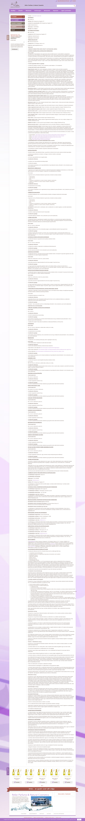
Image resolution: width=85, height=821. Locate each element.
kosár (74, 1)
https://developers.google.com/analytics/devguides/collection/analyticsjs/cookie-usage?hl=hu (54, 349)
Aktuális (20, 10)
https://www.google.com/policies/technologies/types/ (50, 347)
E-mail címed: (13, 40)
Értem (79, 819)
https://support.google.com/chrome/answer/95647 (41, 139)
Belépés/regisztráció (63, 1)
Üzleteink (49, 813)
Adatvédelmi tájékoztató (28, 817)
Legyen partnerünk (66, 10)
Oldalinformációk (33, 813)
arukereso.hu (52, 543)
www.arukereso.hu (32, 541)
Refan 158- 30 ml (42, 778)
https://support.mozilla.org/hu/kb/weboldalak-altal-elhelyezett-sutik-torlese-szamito (46, 137)
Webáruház (28, 10)
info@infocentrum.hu (43, 533)
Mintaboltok (47, 10)
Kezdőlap (13, 10)
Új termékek (13, 16)
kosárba (17, 782)
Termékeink (13, 26)
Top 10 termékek (14, 20)
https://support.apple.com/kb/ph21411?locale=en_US (41, 138)
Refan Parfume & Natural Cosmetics (30, 794)
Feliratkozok (14, 49)
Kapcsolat (55, 10)
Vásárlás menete (58, 817)
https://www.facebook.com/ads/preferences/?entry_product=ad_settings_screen (50, 351)
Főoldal (28, 4)
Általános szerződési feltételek (38, 817)
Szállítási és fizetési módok (49, 817)
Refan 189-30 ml (55, 778)
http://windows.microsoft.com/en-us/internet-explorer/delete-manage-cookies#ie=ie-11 (51, 134)
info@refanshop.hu (35, 480)
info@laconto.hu (43, 520)
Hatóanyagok (37, 10)
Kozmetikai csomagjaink (16, 23)
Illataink (13, 30)
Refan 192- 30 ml (68, 778)
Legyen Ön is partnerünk (59, 813)
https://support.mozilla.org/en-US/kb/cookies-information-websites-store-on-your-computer (48, 135)
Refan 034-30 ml (17, 778)
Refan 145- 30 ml (30, 778)
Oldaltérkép (23, 813)
